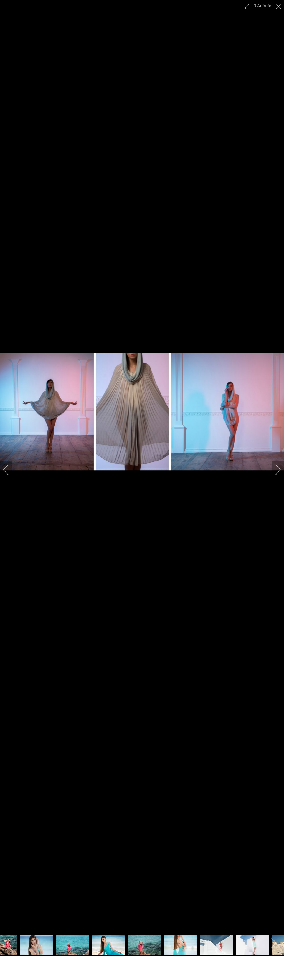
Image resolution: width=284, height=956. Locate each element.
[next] (274, 470)
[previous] (9, 470)
